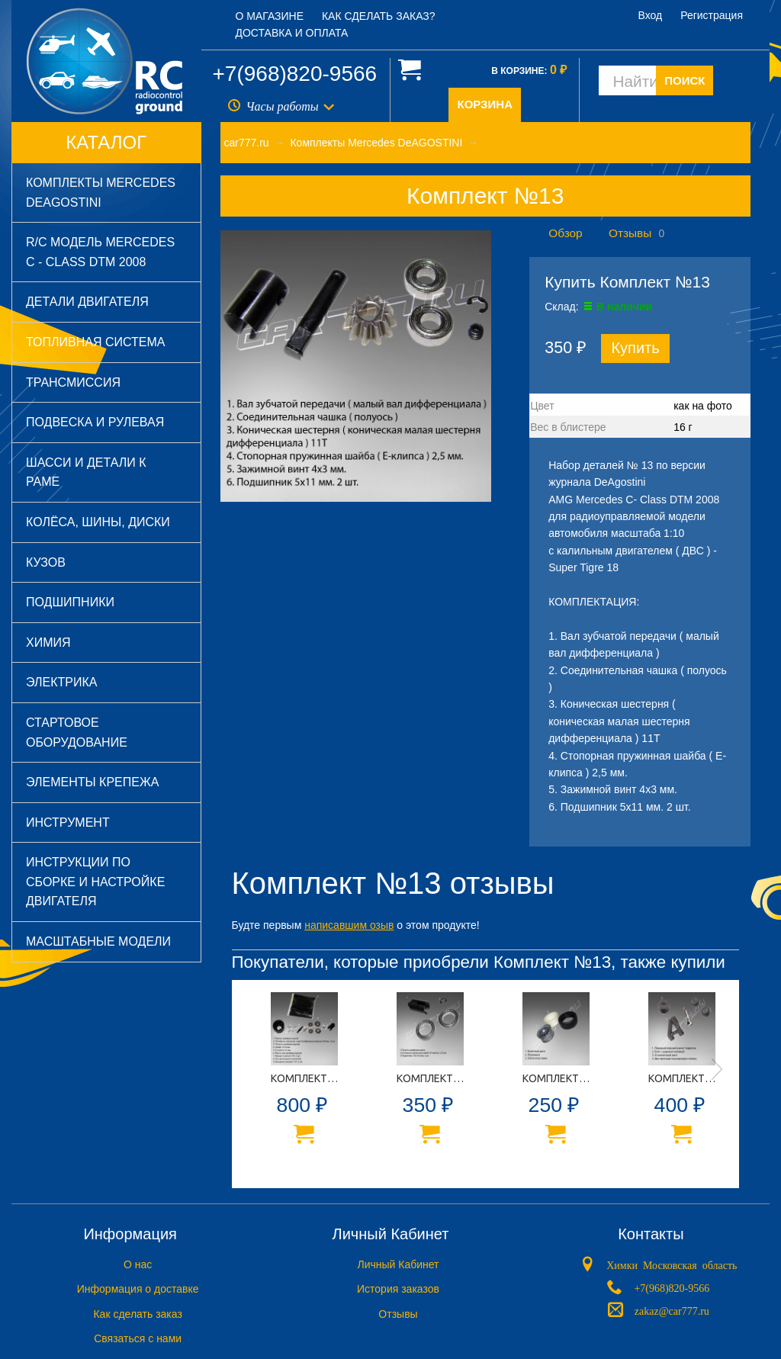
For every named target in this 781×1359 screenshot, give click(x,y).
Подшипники (70, 602)
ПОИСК (684, 80)
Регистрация (711, 15)
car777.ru (246, 143)
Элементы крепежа (92, 782)
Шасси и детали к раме (86, 472)
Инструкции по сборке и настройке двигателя (95, 882)
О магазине (270, 16)
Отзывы (630, 232)
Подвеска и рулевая (95, 422)
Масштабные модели (98, 941)
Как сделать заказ (137, 1314)
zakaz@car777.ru (672, 1309)
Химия (48, 642)
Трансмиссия (73, 382)
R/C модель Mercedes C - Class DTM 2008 (100, 252)
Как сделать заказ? (378, 16)
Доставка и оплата (292, 33)
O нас (138, 1264)
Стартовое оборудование (76, 732)
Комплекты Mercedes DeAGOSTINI (100, 192)
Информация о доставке (138, 1289)
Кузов (46, 562)
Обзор (565, 232)
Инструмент (68, 822)
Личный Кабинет (398, 1264)
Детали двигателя (87, 301)
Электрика (61, 682)
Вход (650, 15)
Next (717, 1069)
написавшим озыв (349, 925)
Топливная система (95, 342)
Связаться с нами (138, 1338)
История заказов (398, 1289)
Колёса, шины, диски (98, 522)
